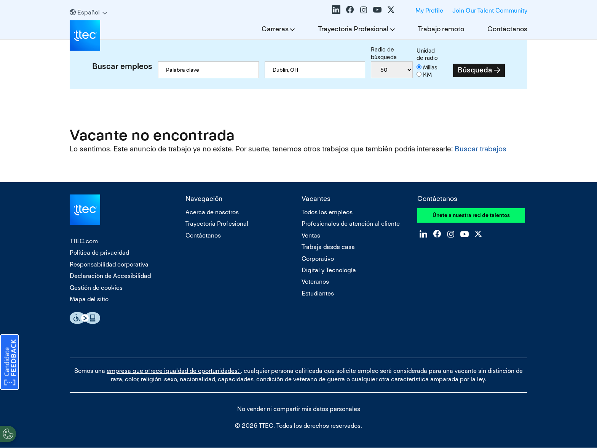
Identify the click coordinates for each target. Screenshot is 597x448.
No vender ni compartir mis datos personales (298, 409)
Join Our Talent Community (489, 10)
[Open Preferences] (8, 432)
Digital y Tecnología (329, 270)
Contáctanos (507, 28)
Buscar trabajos (480, 149)
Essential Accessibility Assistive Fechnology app (85, 318)
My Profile (429, 10)
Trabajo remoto (441, 28)
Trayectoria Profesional (353, 28)
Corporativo (318, 259)
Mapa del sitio (89, 299)
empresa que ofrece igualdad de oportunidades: (174, 371)
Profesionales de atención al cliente (351, 224)
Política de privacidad (99, 253)
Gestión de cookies (96, 288)
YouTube (377, 9)
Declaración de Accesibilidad (110, 276)
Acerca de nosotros (212, 212)
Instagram (363, 9)
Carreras (275, 28)
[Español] (88, 12)
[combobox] (315, 69)
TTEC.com (84, 241)
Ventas (311, 235)
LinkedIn (336, 9)
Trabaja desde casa (328, 247)
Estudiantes (318, 293)
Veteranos (315, 282)
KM (427, 74)
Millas (430, 67)
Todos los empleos (327, 212)
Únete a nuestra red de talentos (471, 215)
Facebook (350, 9)
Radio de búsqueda (384, 53)
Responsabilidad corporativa (109, 264)
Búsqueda (475, 70)
